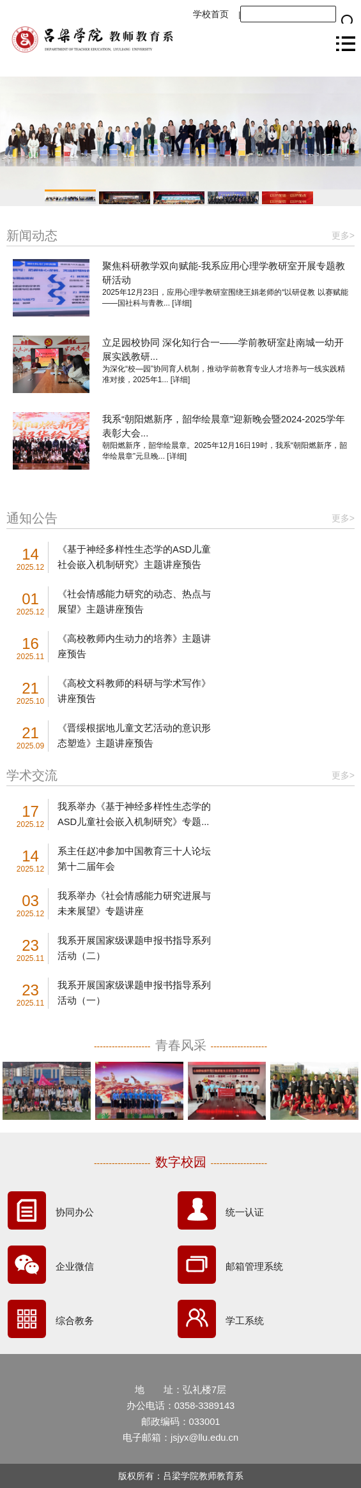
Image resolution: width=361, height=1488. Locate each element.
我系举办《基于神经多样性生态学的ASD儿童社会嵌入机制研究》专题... (134, 814)
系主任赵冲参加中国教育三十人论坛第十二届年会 (134, 859)
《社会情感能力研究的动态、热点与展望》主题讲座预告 (134, 601)
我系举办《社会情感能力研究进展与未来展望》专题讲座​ (134, 903)
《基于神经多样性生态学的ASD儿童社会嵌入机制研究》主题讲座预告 (134, 557)
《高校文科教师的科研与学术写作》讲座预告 (134, 691)
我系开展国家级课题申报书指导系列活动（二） (134, 948)
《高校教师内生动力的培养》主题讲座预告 (134, 646)
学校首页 (211, 14)
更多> (343, 235)
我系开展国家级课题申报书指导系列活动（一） (134, 993)
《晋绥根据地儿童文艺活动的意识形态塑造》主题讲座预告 (134, 735)
